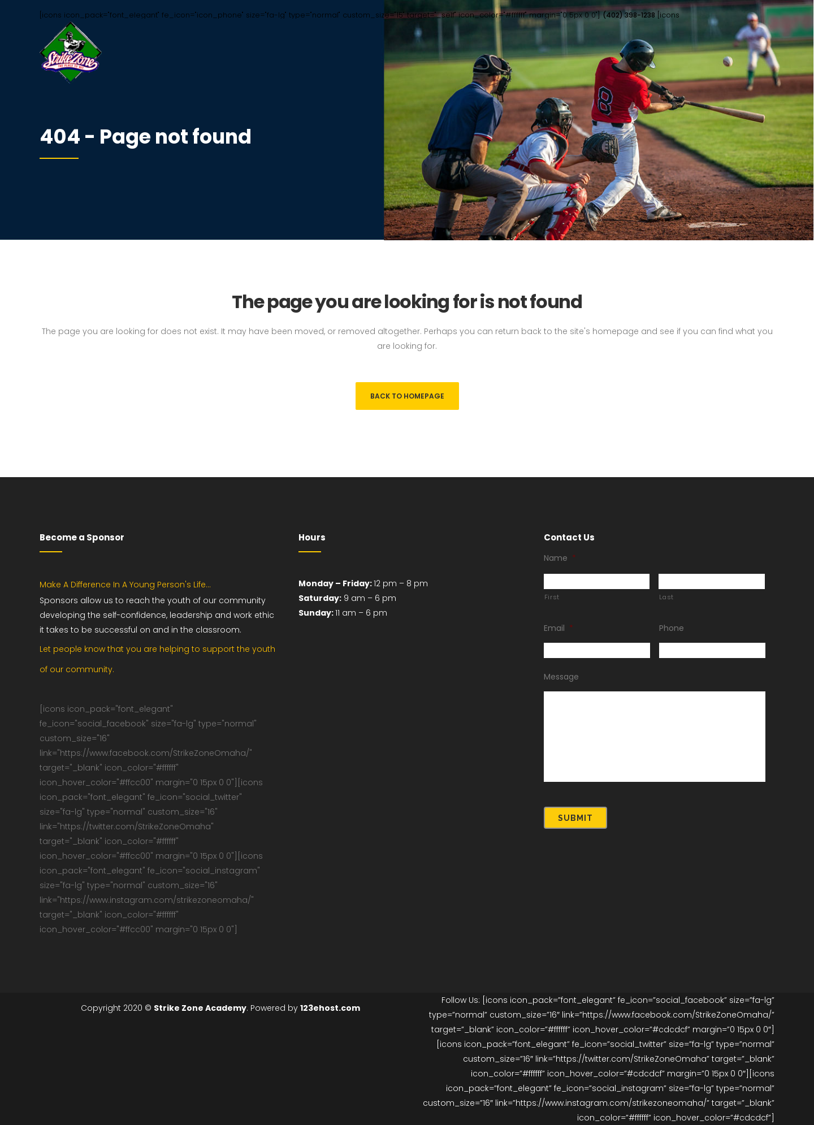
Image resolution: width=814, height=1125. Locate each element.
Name (560, 558)
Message (561, 677)
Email (558, 628)
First (552, 597)
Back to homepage (407, 396)
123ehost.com (330, 1008)
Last (666, 597)
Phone (671, 628)
